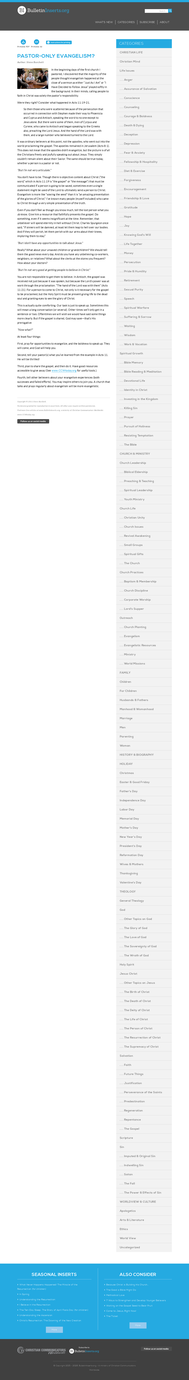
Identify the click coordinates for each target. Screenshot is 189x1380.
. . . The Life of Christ (134, 1019)
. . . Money (127, 253)
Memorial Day (129, 818)
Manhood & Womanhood (137, 709)
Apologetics (128, 1211)
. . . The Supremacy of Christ (139, 1047)
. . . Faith (125, 1065)
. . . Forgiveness (130, 180)
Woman (125, 746)
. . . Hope (125, 216)
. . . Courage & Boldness (136, 116)
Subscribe (147, 22)
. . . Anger (126, 80)
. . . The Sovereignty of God (138, 946)
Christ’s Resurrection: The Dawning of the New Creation (50, 1320)
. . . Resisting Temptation (136, 435)
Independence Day (133, 800)
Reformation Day (132, 855)
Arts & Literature (132, 1220)
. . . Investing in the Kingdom (139, 399)
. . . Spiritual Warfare (134, 308)
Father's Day (129, 791)
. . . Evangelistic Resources (138, 645)
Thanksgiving (129, 873)
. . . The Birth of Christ (135, 992)
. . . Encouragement (133, 189)
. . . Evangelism (130, 636)
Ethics (124, 1229)
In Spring (24, 1294)
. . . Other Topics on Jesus (137, 983)
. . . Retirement (130, 280)
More (54, 1329)
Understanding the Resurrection (37, 1299)
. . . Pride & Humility (133, 271)
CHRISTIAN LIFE (131, 52)
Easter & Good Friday (135, 782)
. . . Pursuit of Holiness (135, 426)
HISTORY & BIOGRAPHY (137, 755)
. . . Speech (127, 299)
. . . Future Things (132, 1074)
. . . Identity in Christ (133, 390)
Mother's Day (129, 828)
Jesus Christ (128, 974)
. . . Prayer (127, 417)
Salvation (126, 1056)
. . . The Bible (128, 444)
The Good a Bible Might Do (121, 1290)
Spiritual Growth (131, 353)
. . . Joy (125, 226)
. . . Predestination (132, 1101)
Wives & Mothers (132, 864)
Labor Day (127, 809)
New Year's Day (131, 837)
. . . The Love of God (133, 937)
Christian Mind (130, 61)
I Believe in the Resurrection (34, 1304)
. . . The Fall (127, 1183)
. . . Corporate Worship (135, 600)
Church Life (128, 508)
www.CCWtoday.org (64, 370)
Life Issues (127, 71)
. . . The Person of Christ (136, 1028)
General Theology (132, 901)
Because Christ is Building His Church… (127, 1284)
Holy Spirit (127, 964)
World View (128, 1238)
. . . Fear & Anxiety (132, 153)
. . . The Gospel (129, 1129)
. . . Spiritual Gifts (132, 554)
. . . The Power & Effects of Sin (140, 1192)
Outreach (126, 618)
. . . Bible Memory (131, 362)
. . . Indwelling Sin (132, 1165)
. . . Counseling (129, 107)
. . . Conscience (130, 98)
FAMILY (125, 673)
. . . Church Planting (133, 627)
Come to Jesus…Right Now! (121, 1311)
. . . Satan (126, 1174)
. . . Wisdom (128, 335)
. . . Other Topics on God (136, 919)
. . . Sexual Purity (131, 289)
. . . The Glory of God (133, 928)
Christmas (127, 773)
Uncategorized (130, 1247)
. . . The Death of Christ (135, 1001)
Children (126, 682)
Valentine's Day (131, 882)
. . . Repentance (130, 1120)
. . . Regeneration (131, 1110)
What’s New (104, 22)
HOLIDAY (126, 764)
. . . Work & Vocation (133, 344)
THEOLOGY (128, 891)
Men (123, 727)
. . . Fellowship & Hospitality (139, 162)
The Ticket (112, 1316)
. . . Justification (131, 1083)
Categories (126, 22)
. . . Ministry (128, 654)
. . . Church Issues (132, 527)
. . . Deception (129, 134)
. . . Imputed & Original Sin (138, 1156)
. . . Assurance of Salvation (138, 89)
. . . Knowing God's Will (135, 235)
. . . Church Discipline (134, 590)
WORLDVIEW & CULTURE (138, 1202)
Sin (122, 1147)
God (122, 910)
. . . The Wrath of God (134, 955)
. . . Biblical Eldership (134, 472)
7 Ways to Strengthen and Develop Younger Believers (136, 1300)
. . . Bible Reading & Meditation (141, 372)
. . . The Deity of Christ (135, 1010)
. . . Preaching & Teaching (137, 481)
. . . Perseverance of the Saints (141, 1092)
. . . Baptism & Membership (138, 581)
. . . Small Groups (131, 545)
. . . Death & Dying (132, 125)
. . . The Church (130, 563)
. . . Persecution (130, 262)
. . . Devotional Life (132, 381)
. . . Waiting (127, 326)
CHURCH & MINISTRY (135, 454)
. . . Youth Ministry (132, 499)
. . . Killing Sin (129, 408)
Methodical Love (115, 1295)
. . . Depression (130, 143)
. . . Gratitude (129, 207)
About (165, 22)
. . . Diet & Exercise (132, 171)
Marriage (126, 718)
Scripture (126, 1138)
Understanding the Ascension (35, 1315)
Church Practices (132, 572)
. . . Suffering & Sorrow (136, 317)
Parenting (127, 736)
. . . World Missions (132, 663)
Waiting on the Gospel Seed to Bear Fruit (129, 1305)
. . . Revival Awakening (135, 536)
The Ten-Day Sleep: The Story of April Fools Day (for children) (53, 1310)
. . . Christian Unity (132, 517)
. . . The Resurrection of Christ (140, 1037)
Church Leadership (133, 463)
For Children (128, 691)
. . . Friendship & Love (134, 198)
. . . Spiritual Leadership (136, 490)
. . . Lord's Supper (132, 609)
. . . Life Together (131, 244)
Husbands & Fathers (134, 700)
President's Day (131, 846)
